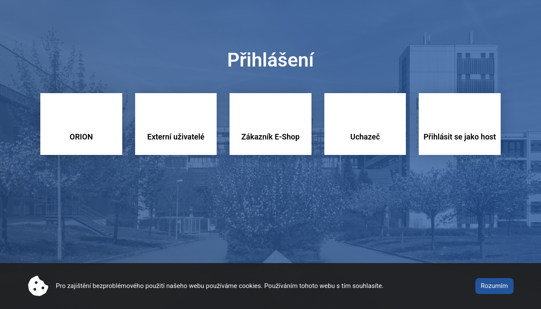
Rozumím (494, 286)
